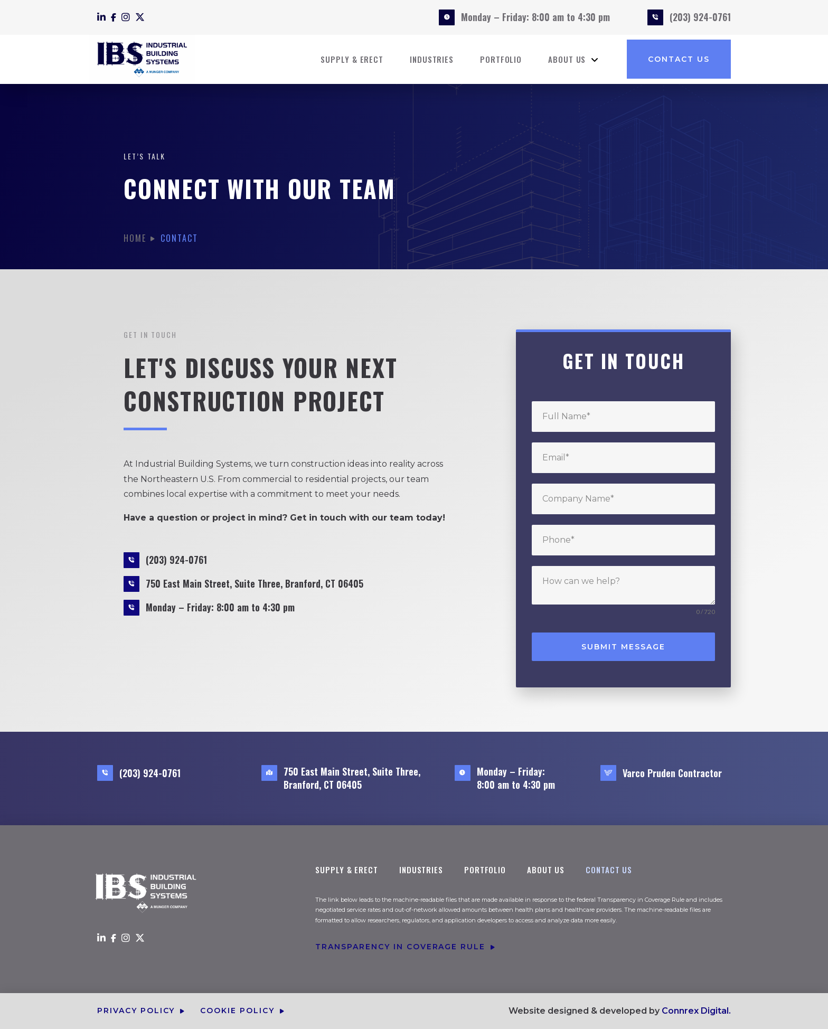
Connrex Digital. (696, 1011)
